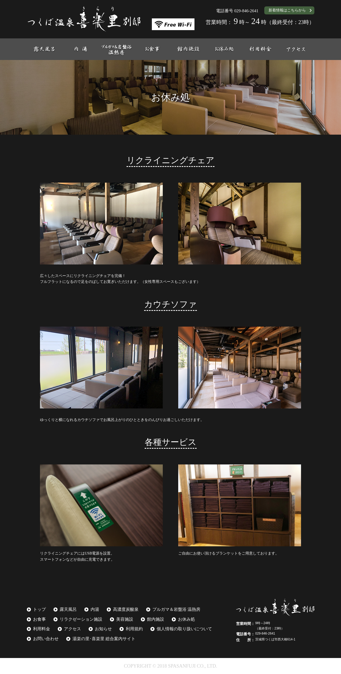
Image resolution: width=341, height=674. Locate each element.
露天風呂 (68, 609)
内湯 (95, 609)
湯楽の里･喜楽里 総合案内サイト (103, 638)
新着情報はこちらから (287, 10)
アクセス (72, 629)
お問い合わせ (46, 638)
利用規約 (134, 629)
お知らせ (103, 629)
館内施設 (155, 619)
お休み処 (186, 619)
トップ (39, 609)
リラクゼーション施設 (81, 619)
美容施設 (124, 619)
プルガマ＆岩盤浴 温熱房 (176, 609)
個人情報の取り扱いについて (184, 629)
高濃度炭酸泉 (126, 609)
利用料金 (41, 629)
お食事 (39, 619)
